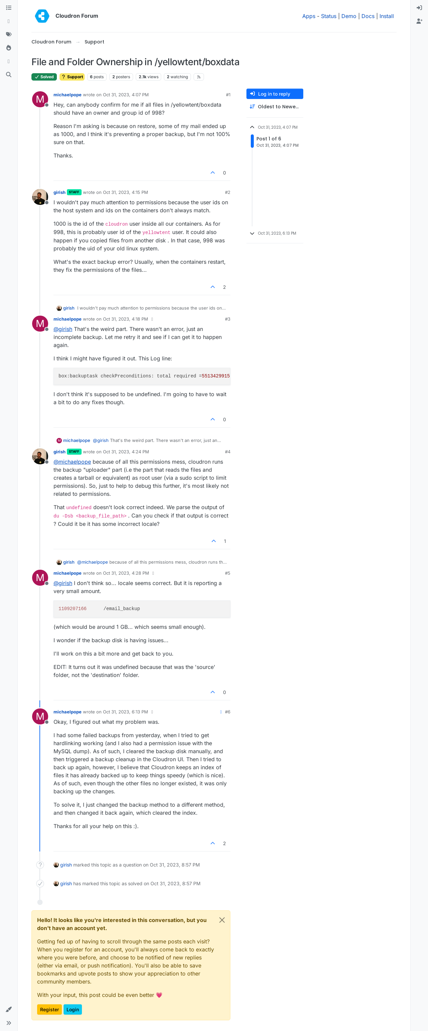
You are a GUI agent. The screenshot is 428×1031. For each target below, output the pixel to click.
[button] (9, 1009)
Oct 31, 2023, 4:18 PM (125, 319)
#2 (227, 192)
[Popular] (9, 48)
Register (49, 1009)
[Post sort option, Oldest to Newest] (274, 107)
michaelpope (68, 94)
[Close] (222, 920)
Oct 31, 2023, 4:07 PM (126, 94)
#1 (228, 94)
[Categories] (9, 8)
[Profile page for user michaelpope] (40, 99)
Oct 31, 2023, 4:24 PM (126, 451)
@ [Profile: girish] (63, 329)
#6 (227, 711)
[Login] (419, 8)
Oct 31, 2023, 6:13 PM (125, 711)
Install (387, 16)
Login (73, 1009)
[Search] (9, 75)
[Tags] (9, 34)
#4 (227, 451)
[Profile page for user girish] (40, 197)
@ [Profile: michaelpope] (72, 461)
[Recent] (9, 21)
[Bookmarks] (9, 61)
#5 (227, 573)
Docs (367, 16)
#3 (227, 319)
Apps (308, 16)
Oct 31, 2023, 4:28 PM (126, 573)
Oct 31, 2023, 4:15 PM (125, 192)
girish (60, 192)
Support (72, 76)
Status (328, 16)
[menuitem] (419, 8)
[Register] (419, 21)
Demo (348, 16)
